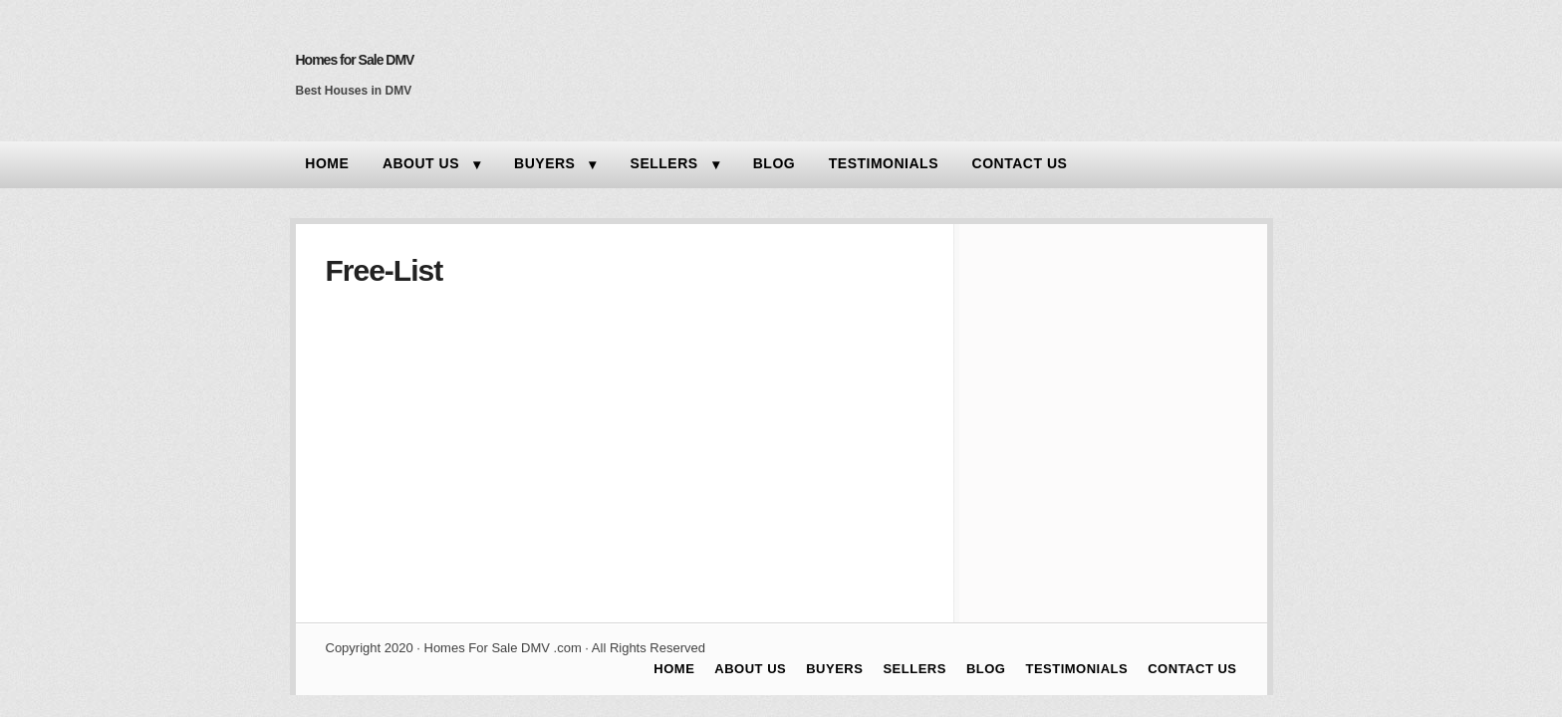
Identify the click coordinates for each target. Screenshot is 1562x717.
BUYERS (544, 163)
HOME (327, 163)
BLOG (774, 163)
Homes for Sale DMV (355, 60)
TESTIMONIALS (883, 163)
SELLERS (664, 163)
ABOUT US (421, 163)
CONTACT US (1020, 163)
